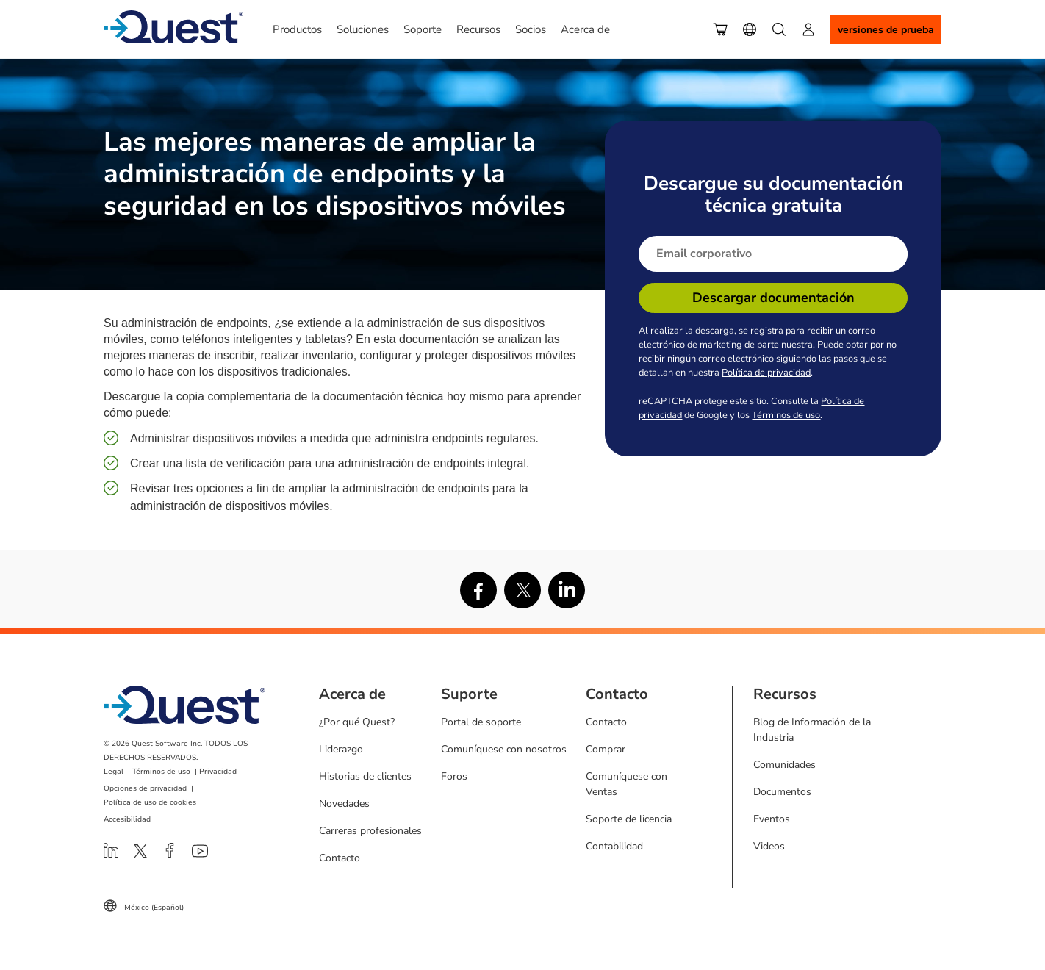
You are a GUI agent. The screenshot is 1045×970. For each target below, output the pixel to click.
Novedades (344, 804)
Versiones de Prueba (886, 30)
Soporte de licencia (629, 819)
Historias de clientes (365, 776)
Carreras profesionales (370, 831)
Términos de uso (786, 415)
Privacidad (218, 771)
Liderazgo (341, 749)
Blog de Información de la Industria (812, 729)
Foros (454, 776)
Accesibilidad (127, 819)
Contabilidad (614, 846)
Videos (769, 846)
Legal (113, 771)
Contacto (339, 858)
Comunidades (784, 765)
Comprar (605, 749)
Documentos (782, 792)
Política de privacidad (766, 372)
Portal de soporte (481, 722)
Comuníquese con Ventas (626, 784)
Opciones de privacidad (145, 788)
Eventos (771, 819)
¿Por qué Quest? (357, 722)
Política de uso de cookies (150, 802)
